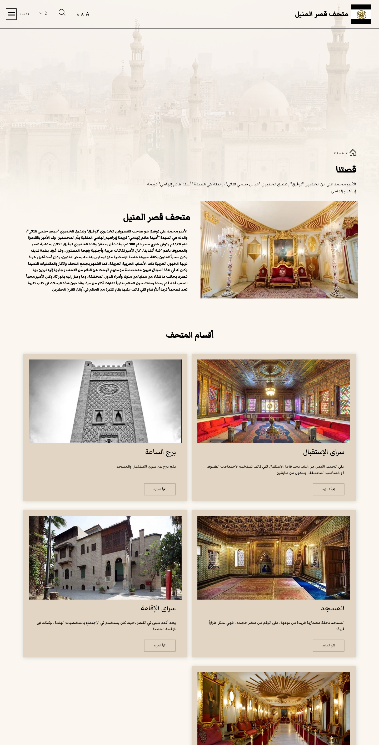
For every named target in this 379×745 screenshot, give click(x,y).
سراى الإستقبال (324, 452)
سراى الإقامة (158, 608)
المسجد (333, 608)
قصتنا (339, 153)
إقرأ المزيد (328, 489)
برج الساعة (160, 452)
